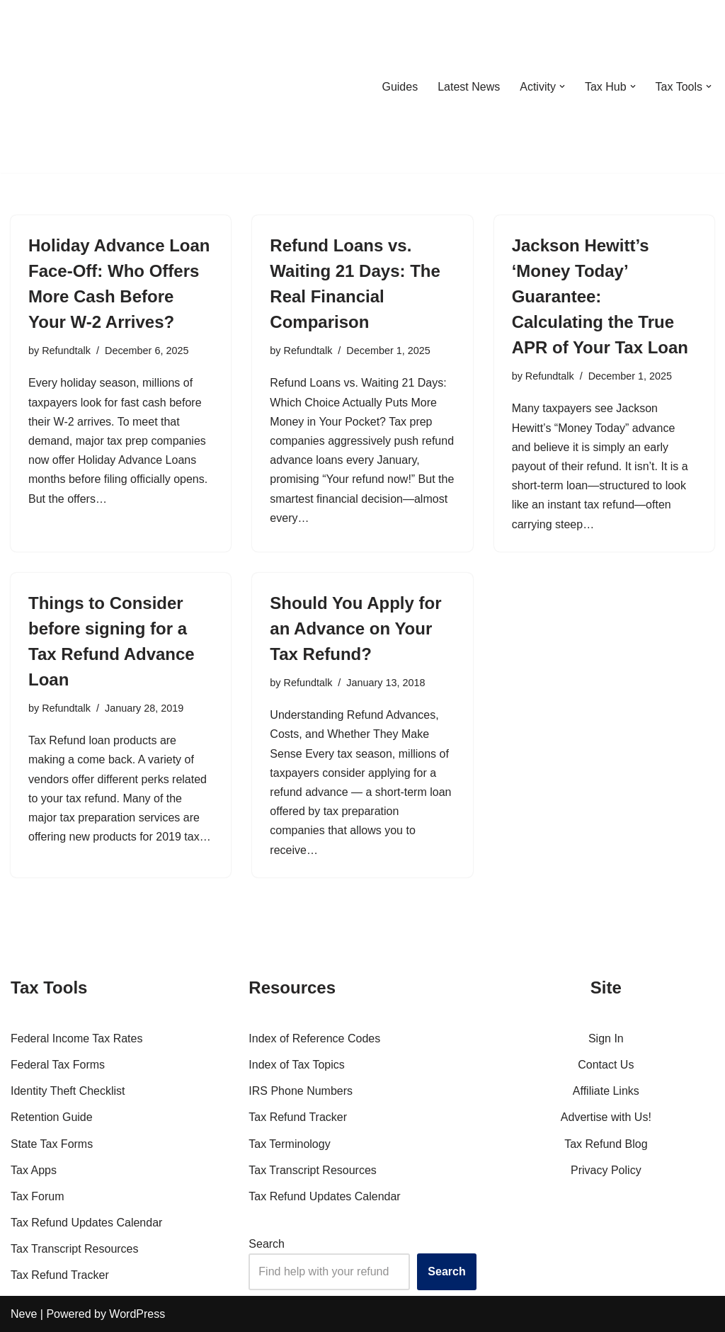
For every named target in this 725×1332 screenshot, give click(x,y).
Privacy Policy (606, 1170)
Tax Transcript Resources (75, 1249)
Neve (24, 1314)
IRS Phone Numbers (301, 1091)
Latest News (469, 87)
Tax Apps (34, 1170)
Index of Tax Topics (297, 1065)
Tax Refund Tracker (60, 1275)
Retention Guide (52, 1117)
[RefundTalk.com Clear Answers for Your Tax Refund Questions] (84, 86)
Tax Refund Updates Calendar (86, 1223)
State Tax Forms (52, 1144)
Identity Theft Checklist (68, 1091)
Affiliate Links (606, 1091)
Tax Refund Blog (605, 1144)
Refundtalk (66, 350)
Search (267, 1244)
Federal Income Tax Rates (76, 1038)
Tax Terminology (289, 1144)
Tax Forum (37, 1196)
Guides (400, 87)
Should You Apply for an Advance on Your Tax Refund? (355, 628)
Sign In (606, 1038)
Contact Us (606, 1065)
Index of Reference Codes (314, 1038)
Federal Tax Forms (58, 1065)
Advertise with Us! (606, 1117)
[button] (562, 86)
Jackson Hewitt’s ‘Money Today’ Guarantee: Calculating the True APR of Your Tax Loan (600, 296)
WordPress (137, 1314)
